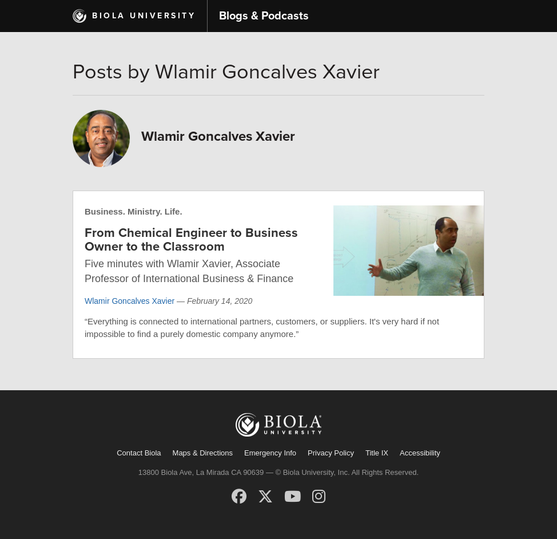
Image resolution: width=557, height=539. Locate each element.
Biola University (144, 16)
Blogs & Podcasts (264, 16)
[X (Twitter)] (265, 496)
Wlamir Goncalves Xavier (129, 301)
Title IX (376, 453)
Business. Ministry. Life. (133, 211)
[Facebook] (239, 496)
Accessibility (420, 453)
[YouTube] (292, 496)
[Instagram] (318, 496)
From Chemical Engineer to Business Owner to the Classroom (191, 239)
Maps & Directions (203, 453)
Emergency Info (270, 453)
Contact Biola (139, 453)
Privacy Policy (331, 453)
